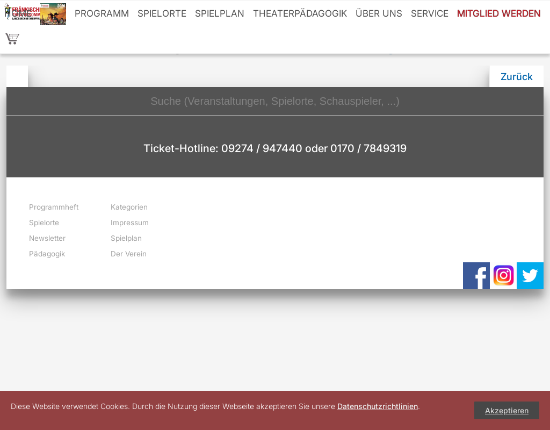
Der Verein (129, 253)
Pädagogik (47, 253)
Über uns (379, 13)
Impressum (130, 222)
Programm (102, 13)
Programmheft (53, 207)
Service (429, 13)
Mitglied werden (499, 13)
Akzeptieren (507, 410)
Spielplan (219, 13)
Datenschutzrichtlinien (377, 406)
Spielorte (162, 13)
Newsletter (47, 238)
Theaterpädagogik (300, 13)
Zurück (517, 76)
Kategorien (129, 207)
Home (18, 13)
